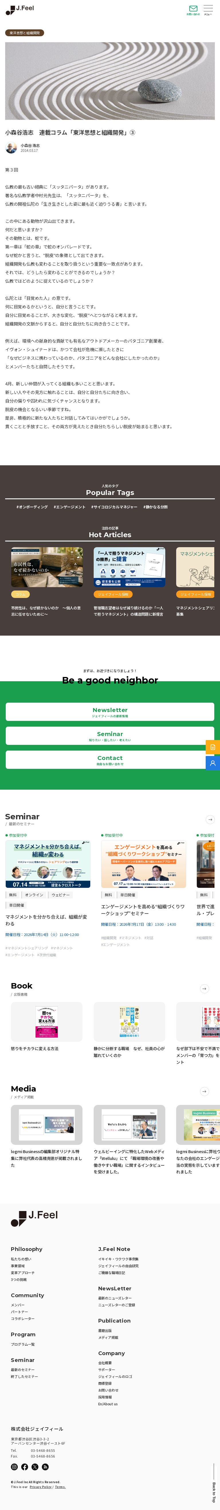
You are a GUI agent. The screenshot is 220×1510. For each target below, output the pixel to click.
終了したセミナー (24, 1376)
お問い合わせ (193, 14)
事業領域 (17, 1265)
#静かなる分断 (155, 507)
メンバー (17, 1304)
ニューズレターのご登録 (116, 1304)
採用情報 (105, 1396)
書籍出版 (105, 1330)
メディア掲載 (108, 1337)
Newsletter (110, 712)
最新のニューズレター (115, 1297)
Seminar (110, 736)
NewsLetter (115, 1289)
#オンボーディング (32, 507)
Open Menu (208, 9)
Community (27, 1296)
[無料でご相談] (213, 763)
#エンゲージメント (69, 507)
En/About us (108, 1403)
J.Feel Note (114, 1249)
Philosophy (26, 1249)
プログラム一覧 (23, 1344)
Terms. (60, 1487)
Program (23, 1335)
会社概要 (105, 1362)
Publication (114, 1321)
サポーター (106, 1369)
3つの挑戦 (18, 1279)
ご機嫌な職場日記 (111, 1272)
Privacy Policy (41, 1487)
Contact (110, 760)
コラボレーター (23, 1318)
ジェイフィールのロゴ (115, 1376)
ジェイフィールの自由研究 (118, 1265)
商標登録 (105, 1383)
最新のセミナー (23, 1369)
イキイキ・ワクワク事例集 (118, 1258)
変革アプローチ (23, 1272)
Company (111, 1354)
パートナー (19, 1311)
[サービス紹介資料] (213, 747)
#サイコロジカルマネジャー (114, 507)
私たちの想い (21, 1258)
